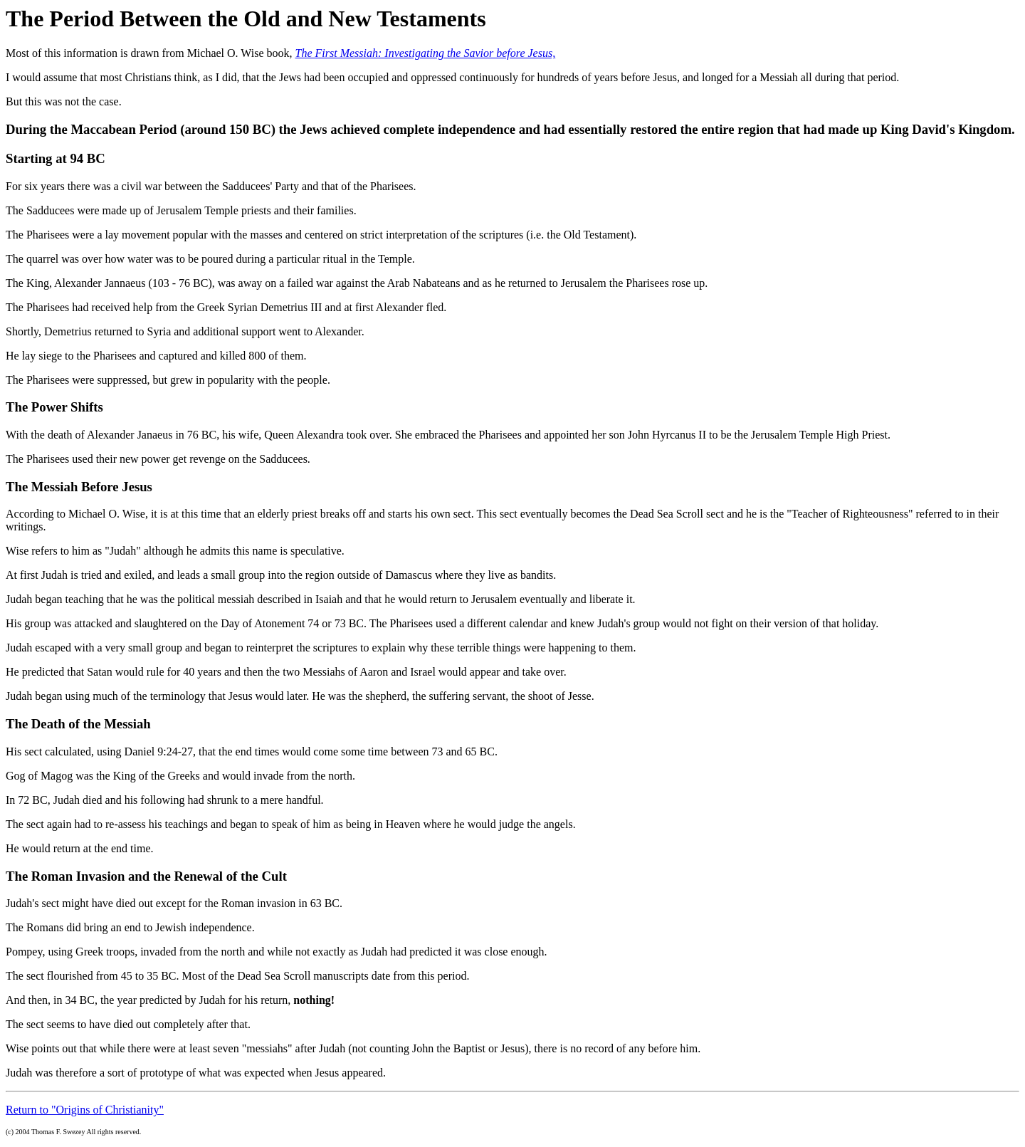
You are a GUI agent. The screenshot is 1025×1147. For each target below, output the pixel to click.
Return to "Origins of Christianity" (85, 1110)
